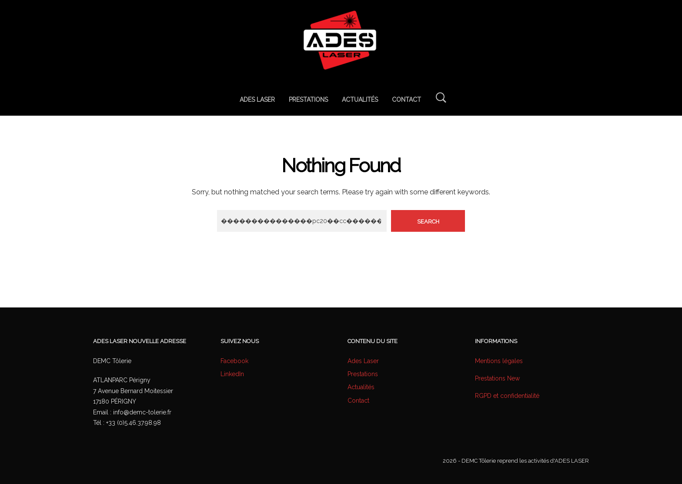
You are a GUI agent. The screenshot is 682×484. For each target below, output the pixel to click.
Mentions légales (499, 360)
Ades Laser (363, 360)
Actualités (361, 387)
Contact (358, 400)
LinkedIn (232, 374)
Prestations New (497, 378)
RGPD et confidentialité (507, 395)
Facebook (234, 360)
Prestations (363, 374)
